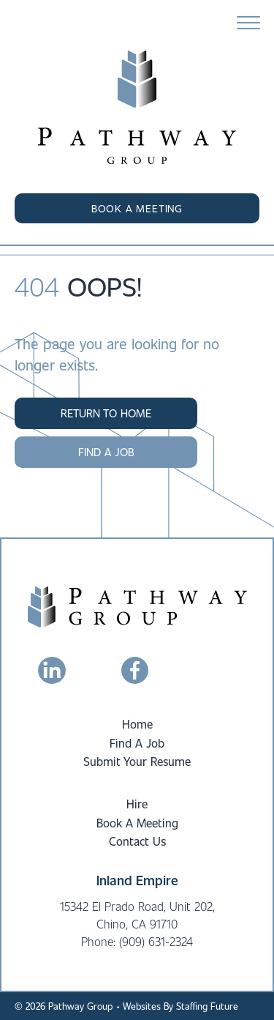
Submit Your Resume (137, 761)
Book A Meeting (137, 822)
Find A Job (137, 743)
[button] (137, 208)
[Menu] (248, 23)
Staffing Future (207, 1005)
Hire (137, 803)
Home (137, 724)
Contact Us (137, 841)
